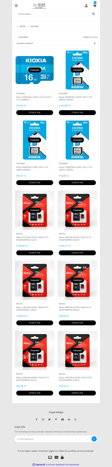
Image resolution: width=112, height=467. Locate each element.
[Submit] (94, 438)
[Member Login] (86, 6)
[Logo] (39, 5)
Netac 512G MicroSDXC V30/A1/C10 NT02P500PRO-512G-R (32, 238)
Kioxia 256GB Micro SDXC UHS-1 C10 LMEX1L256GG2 (75, 98)
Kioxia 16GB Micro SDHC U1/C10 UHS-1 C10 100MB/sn (34, 98)
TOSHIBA (20, 93)
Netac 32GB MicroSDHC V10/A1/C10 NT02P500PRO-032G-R (32, 379)
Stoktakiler (23, 37)
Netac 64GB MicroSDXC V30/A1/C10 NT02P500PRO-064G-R (75, 308)
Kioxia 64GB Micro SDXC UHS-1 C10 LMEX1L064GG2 (32, 168)
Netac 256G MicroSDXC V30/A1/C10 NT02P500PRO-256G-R (75, 238)
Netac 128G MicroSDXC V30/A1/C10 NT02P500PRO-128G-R (32, 308)
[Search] (56, 14)
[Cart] (95, 6)
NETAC (19, 233)
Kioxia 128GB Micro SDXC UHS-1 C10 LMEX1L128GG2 (75, 168)
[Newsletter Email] (56, 439)
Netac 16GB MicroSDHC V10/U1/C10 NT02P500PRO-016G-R (75, 379)
